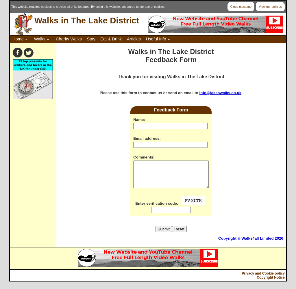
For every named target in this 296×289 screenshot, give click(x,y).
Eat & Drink (111, 39)
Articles (134, 39)
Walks (39, 39)
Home (18, 39)
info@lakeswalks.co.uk (220, 93)
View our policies (270, 6)
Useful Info (156, 39)
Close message (240, 6)
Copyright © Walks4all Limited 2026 (250, 243)
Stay (91, 39)
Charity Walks (69, 39)
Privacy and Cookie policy (263, 279)
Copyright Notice (271, 283)
